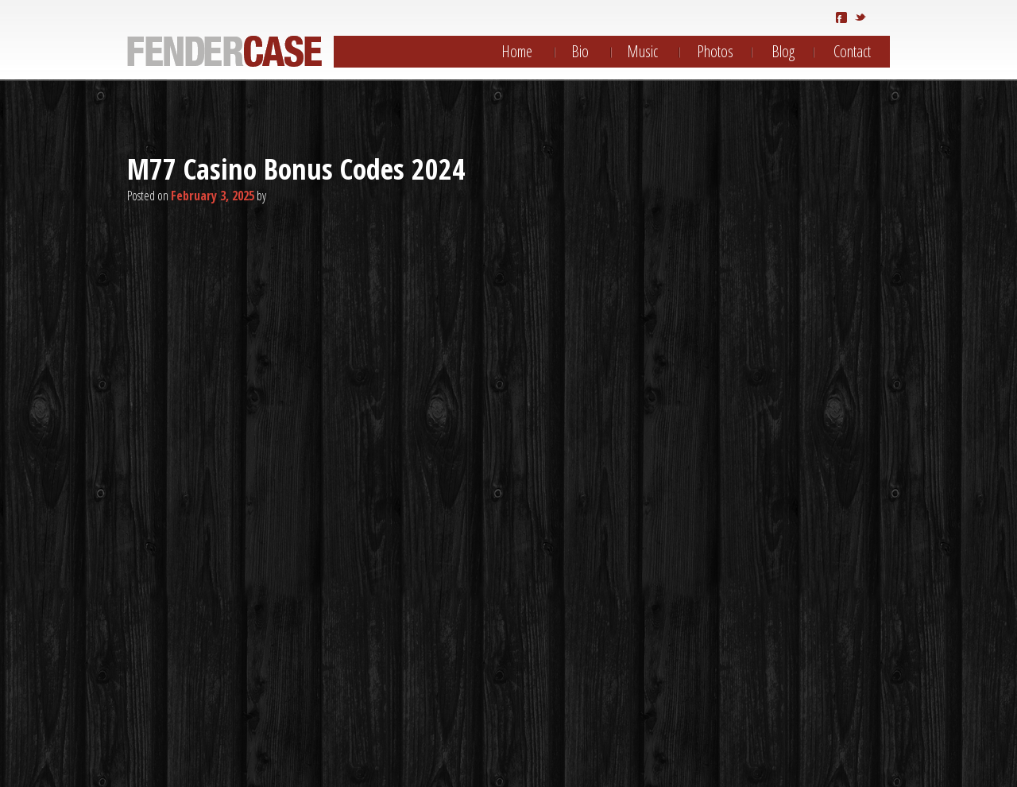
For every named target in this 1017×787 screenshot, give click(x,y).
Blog (783, 51)
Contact (852, 51)
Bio (580, 51)
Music (642, 51)
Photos (715, 51)
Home (516, 51)
